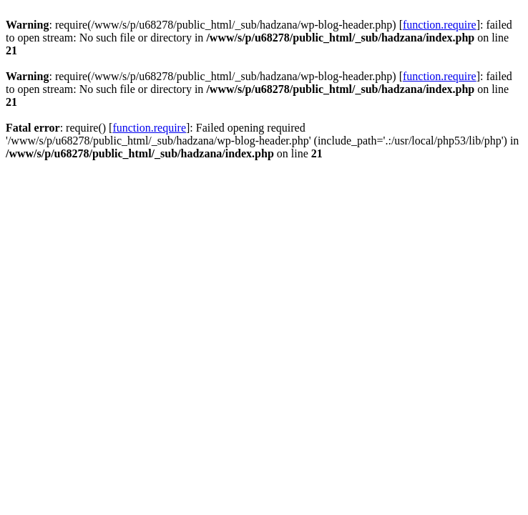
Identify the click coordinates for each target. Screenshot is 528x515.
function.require (439, 25)
